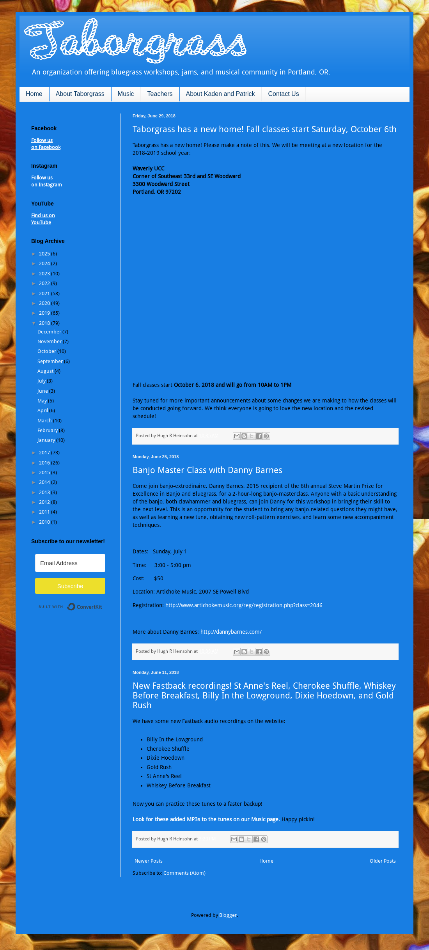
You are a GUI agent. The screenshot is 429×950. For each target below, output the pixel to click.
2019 (45, 313)
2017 (45, 453)
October (47, 351)
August (46, 371)
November (50, 341)
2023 (45, 273)
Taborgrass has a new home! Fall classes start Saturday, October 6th (265, 129)
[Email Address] (70, 563)
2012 (45, 502)
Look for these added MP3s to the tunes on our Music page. (206, 819)
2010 (45, 522)
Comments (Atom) (184, 873)
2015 (45, 472)
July (42, 381)
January (46, 440)
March (45, 421)
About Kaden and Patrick (220, 93)
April (43, 410)
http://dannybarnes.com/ (231, 632)
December (49, 332)
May (42, 401)
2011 (45, 512)
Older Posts (383, 861)
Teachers (160, 93)
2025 (45, 254)
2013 (45, 492)
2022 (45, 283)
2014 (45, 482)
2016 (45, 463)
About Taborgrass (80, 93)
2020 (45, 303)
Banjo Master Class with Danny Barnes (207, 470)
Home (34, 93)
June (43, 391)
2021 (45, 293)
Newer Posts (149, 861)
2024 (45, 263)
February (48, 430)
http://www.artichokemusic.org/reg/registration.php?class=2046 (244, 605)
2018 (45, 323)
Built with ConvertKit (102, 603)
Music (126, 93)
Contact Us (283, 93)
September (50, 361)
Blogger (228, 915)
